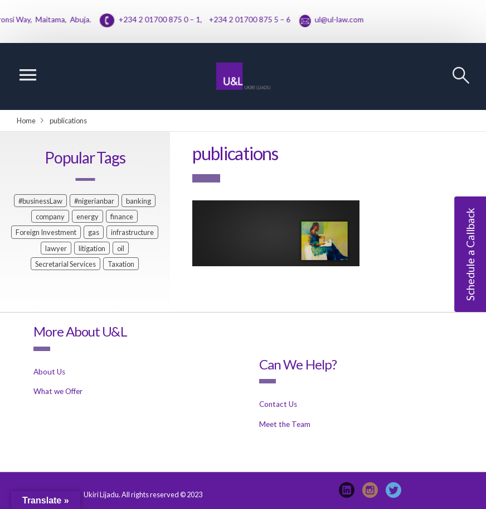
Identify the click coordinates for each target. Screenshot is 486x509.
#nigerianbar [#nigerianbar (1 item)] (94, 200)
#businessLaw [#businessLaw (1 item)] (40, 200)
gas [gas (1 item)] (93, 232)
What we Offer (57, 391)
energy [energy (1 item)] (87, 216)
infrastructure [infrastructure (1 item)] (132, 232)
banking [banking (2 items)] (138, 200)
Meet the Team (284, 424)
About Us (49, 371)
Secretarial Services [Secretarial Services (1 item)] (65, 264)
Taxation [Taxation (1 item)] (121, 264)
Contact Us (278, 404)
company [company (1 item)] (50, 216)
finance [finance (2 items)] (121, 216)
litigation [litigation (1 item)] (92, 248)
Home (26, 120)
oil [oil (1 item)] (120, 248)
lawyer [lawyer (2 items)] (56, 248)
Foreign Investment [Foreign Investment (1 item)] (46, 232)
